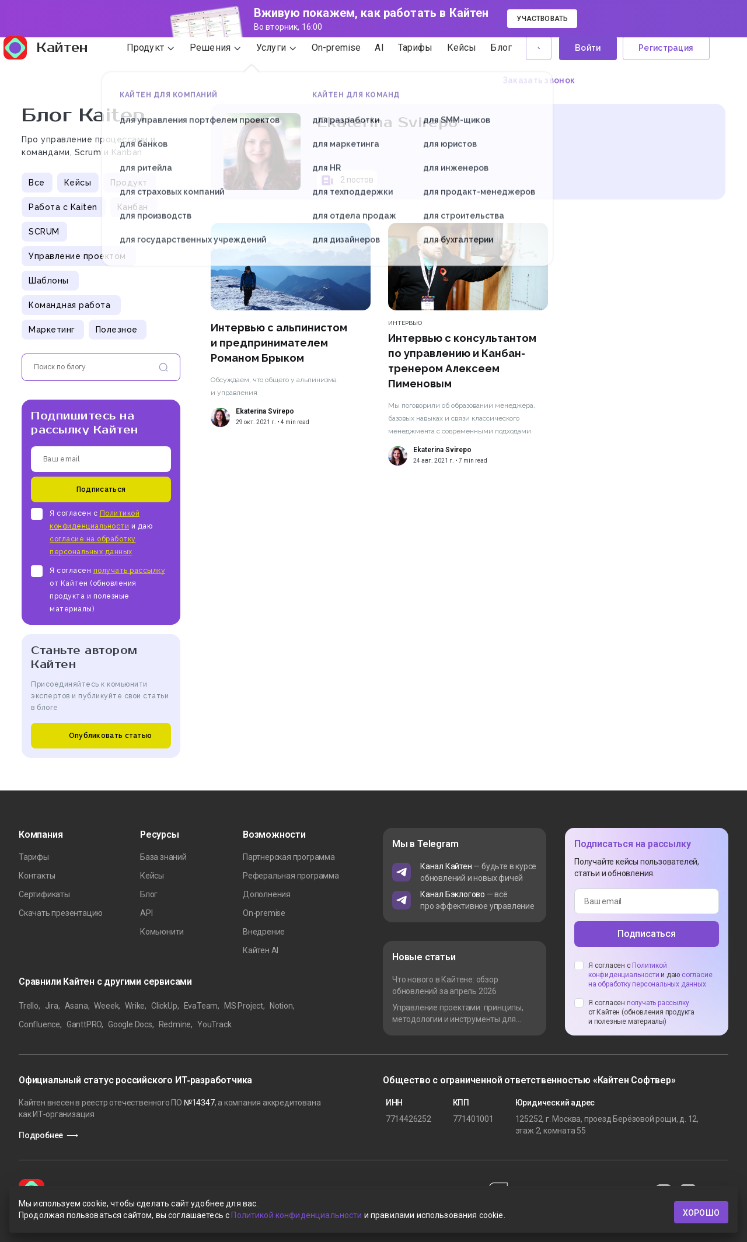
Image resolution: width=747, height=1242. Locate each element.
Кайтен (60, 65)
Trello (29, 1005)
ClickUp (164, 1005)
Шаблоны (49, 280)
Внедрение (264, 931)
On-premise (264, 913)
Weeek (106, 1005)
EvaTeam (201, 1005)
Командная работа (69, 305)
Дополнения (267, 894)
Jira (51, 1005)
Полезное (117, 329)
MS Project (243, 1005)
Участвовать (542, 19)
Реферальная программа (291, 875)
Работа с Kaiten (63, 207)
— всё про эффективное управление (477, 900)
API (146, 913)
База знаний (163, 857)
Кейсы (78, 182)
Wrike (135, 1005)
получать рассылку (129, 570)
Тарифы (34, 857)
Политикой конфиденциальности (296, 1217)
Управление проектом (77, 256)
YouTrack (214, 1024)
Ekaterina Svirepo (265, 411)
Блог (149, 894)
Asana (76, 1005)
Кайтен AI (260, 950)
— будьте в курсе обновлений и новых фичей (478, 872)
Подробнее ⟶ (48, 1135)
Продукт (129, 182)
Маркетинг (52, 329)
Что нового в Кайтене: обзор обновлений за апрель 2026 (445, 985)
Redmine (175, 1024)
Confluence (39, 1024)
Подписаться (100, 489)
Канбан (132, 207)
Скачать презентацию (61, 913)
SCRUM (44, 231)
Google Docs (130, 1024)
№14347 (199, 1102)
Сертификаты (44, 894)
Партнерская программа (289, 857)
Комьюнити (162, 931)
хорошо (701, 1212)
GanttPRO (84, 1024)
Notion (281, 1005)
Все (37, 182)
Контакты (37, 875)
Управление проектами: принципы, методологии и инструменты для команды (457, 1014)
